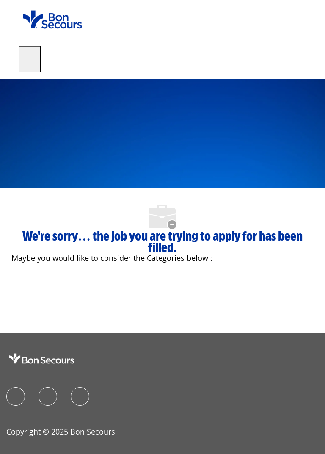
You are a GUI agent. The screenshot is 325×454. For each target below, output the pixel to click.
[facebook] (15, 396)
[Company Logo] (52, 19)
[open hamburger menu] (30, 59)
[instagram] (80, 396)
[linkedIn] (48, 396)
